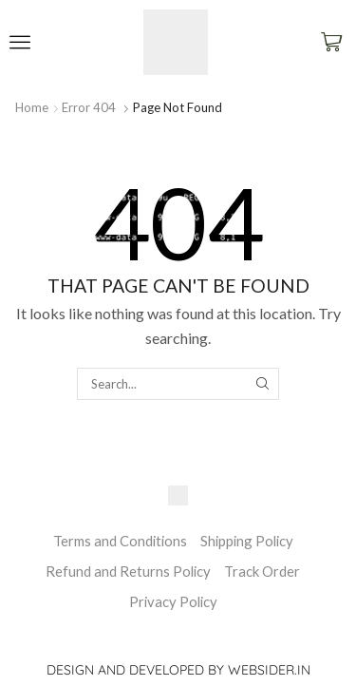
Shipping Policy (246, 540)
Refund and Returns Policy (128, 571)
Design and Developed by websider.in (178, 669)
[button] (19, 41)
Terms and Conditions (120, 540)
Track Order (262, 571)
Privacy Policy (173, 601)
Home (31, 107)
